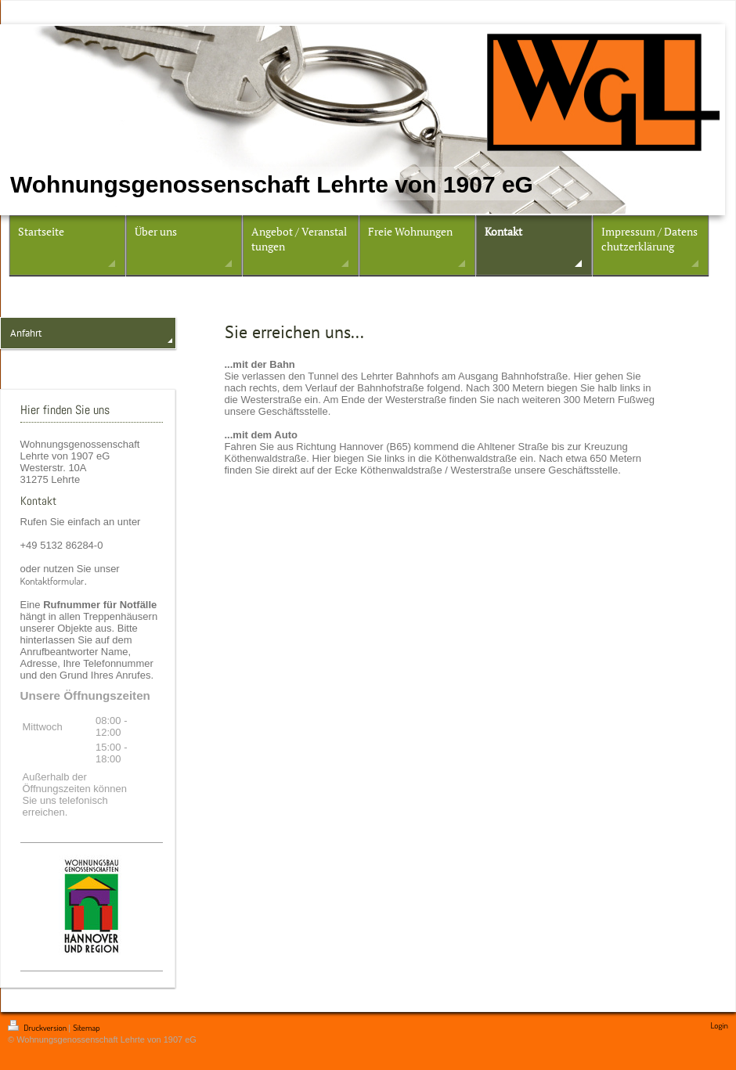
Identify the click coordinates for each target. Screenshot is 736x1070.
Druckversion (38, 1027)
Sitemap (86, 1027)
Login (719, 1025)
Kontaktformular (52, 581)
